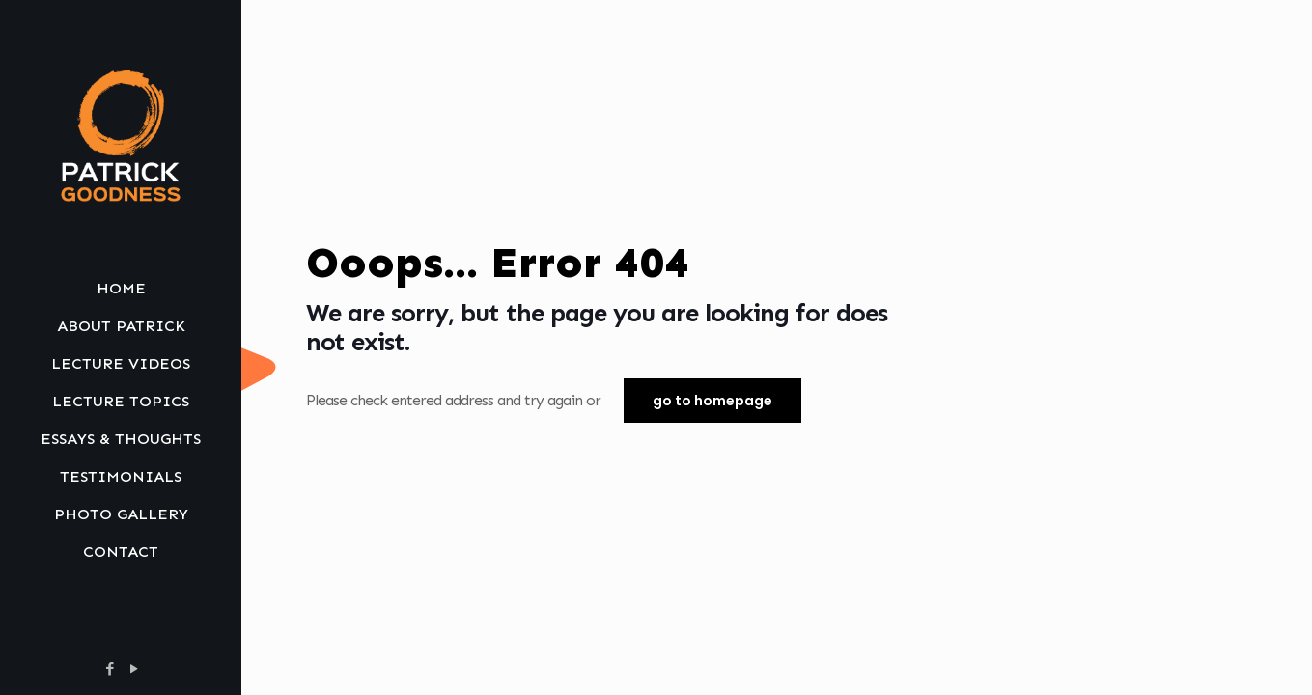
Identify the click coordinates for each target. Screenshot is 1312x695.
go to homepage (712, 400)
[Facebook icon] (109, 669)
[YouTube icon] (133, 669)
